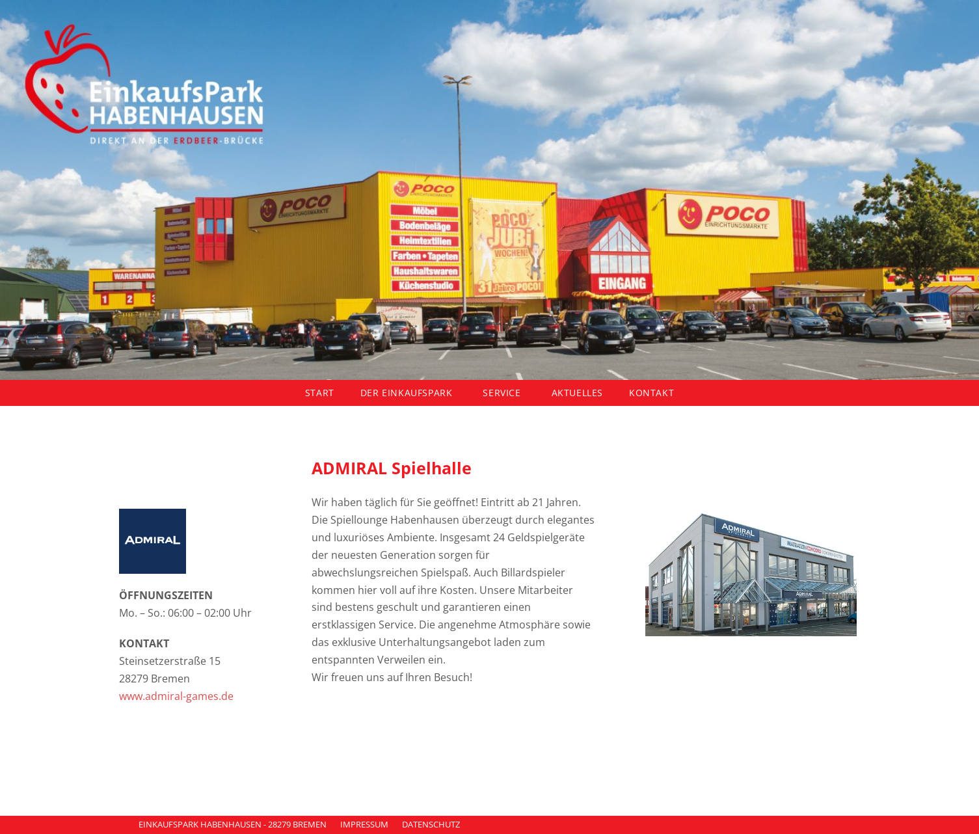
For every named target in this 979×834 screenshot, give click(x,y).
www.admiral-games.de (176, 696)
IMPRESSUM (364, 824)
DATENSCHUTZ (431, 824)
